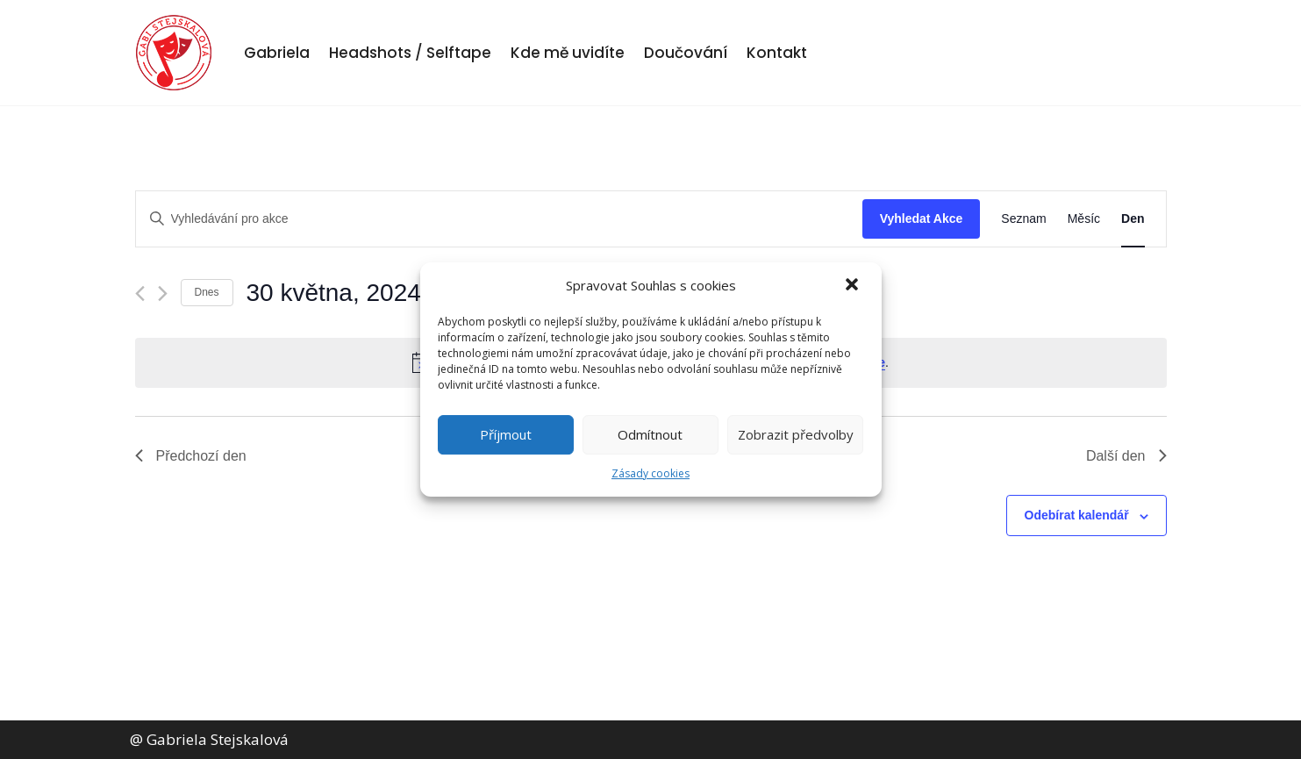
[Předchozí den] (140, 293)
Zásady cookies (650, 473)
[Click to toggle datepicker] (342, 293)
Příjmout (506, 434)
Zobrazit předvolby (796, 434)
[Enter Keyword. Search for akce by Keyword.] (499, 219)
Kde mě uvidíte (568, 52)
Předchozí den (191, 455)
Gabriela (277, 52)
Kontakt (777, 52)
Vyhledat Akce (921, 218)
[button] (853, 286)
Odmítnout (650, 434)
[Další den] (163, 293)
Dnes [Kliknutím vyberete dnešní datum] (207, 292)
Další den (1126, 455)
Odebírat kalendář (1077, 515)
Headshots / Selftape (410, 52)
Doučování (685, 52)
